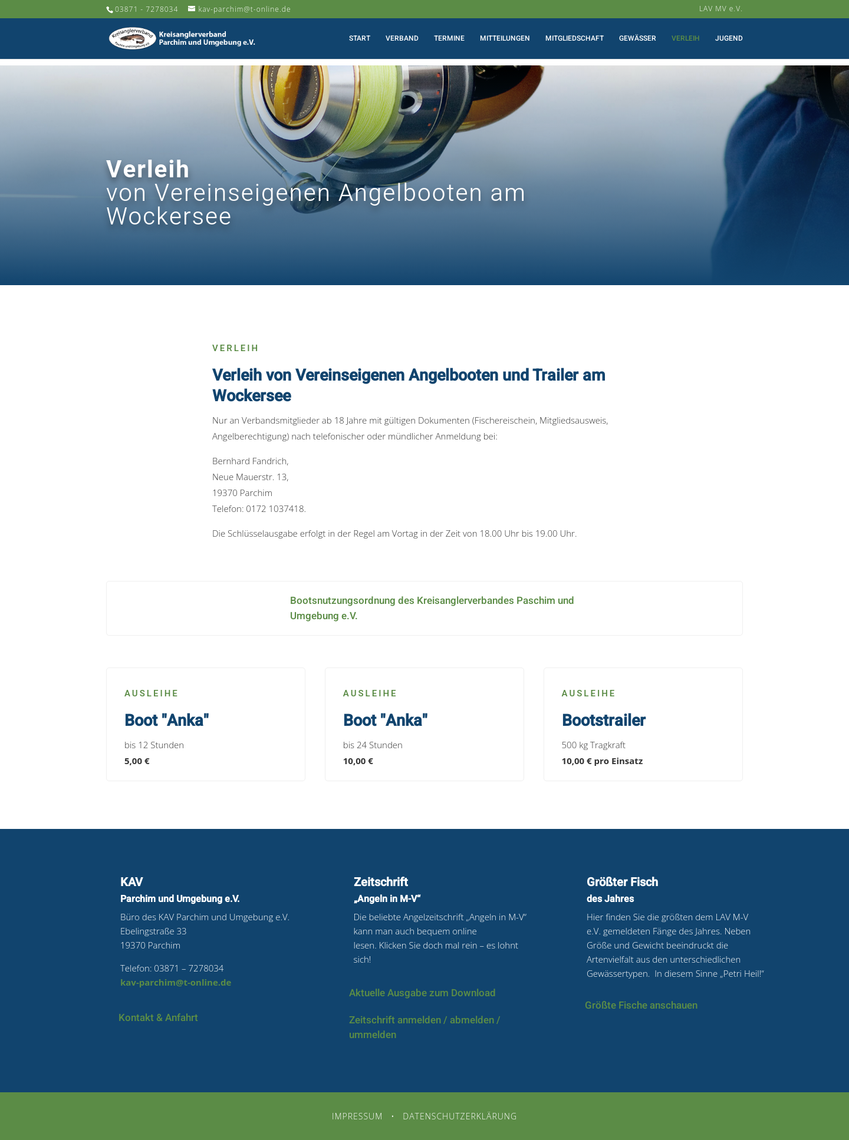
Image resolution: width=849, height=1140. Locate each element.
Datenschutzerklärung (460, 1116)
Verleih (686, 39)
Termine (449, 39)
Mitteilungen (505, 39)
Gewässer (637, 39)
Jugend (729, 39)
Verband (402, 39)
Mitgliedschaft (574, 39)
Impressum (357, 1116)
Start (359, 39)
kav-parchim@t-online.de (175, 982)
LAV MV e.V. (721, 9)
